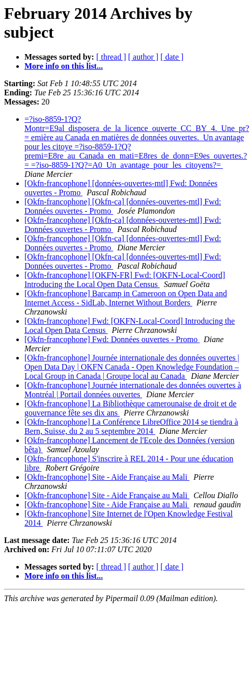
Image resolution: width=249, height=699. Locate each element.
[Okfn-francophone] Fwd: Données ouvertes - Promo (112, 339)
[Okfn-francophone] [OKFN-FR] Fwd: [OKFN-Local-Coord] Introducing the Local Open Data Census (124, 280)
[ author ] (143, 57)
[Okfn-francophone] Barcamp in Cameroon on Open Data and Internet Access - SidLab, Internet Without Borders (125, 298)
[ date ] (171, 57)
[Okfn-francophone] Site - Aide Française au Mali (106, 477)
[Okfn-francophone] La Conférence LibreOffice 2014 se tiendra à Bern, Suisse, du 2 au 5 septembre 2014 (131, 426)
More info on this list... (63, 66)
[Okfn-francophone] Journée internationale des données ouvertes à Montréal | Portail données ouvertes (132, 390)
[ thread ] (111, 57)
